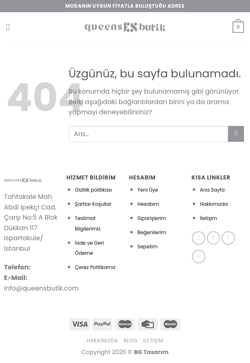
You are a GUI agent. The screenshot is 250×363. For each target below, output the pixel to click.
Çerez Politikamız (95, 267)
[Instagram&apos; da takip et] (213, 238)
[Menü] (11, 27)
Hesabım (148, 204)
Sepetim (148, 246)
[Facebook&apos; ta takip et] (198, 238)
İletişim (208, 218)
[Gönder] (236, 134)
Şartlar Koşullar (93, 204)
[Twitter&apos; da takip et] (228, 238)
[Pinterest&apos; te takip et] (198, 256)
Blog (131, 340)
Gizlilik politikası (93, 189)
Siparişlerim (152, 218)
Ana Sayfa (212, 189)
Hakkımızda (214, 204)
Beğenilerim (152, 232)
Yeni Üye (148, 189)
